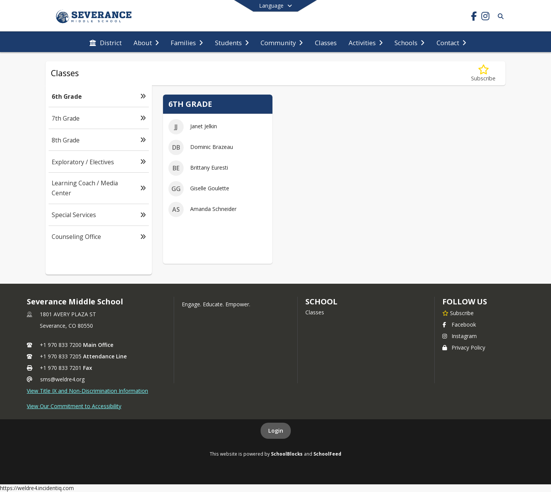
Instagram (459, 336)
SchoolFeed (327, 454)
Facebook (459, 324)
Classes (314, 312)
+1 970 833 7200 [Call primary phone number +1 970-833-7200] (61, 344)
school (321, 301)
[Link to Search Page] (499, 16)
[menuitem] (106, 42)
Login (275, 430)
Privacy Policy (463, 347)
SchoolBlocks (287, 454)
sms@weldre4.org (62, 379)
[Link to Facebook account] (473, 17)
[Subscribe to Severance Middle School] (458, 313)
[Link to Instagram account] (485, 17)
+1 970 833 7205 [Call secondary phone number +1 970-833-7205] (61, 356)
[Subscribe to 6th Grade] (483, 73)
